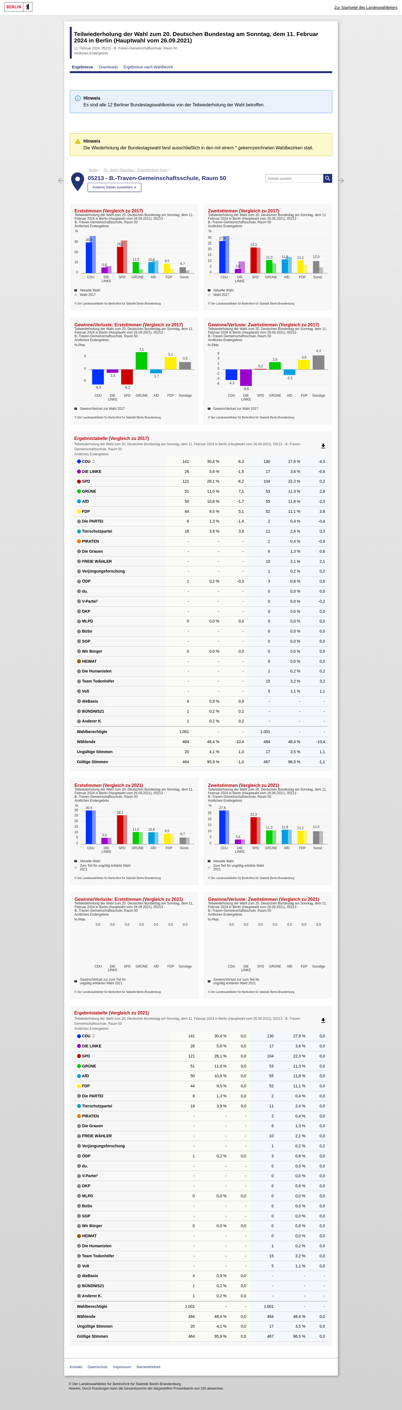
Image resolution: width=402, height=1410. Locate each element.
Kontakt (76, 1367)
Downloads (108, 67)
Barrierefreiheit (149, 1367)
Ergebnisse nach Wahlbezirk (148, 67)
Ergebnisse (82, 67)
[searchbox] (298, 178)
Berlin (93, 170)
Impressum (122, 1367)
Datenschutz (98, 1367)
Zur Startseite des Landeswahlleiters (366, 7)
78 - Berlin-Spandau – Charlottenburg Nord (135, 170)
